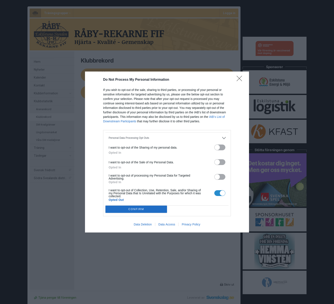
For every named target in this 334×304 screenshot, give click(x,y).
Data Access (166, 224)
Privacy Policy (191, 224)
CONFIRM (136, 209)
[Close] (241, 80)
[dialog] (167, 152)
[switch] (219, 147)
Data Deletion (143, 224)
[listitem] (167, 138)
